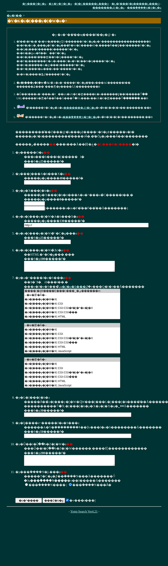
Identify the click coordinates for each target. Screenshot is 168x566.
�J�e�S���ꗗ (75, 288)
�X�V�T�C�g (60, 3)
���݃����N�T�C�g (144, 7)
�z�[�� (14, 15)
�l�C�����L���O (91, 3)
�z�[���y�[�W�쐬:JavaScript (72, 353)
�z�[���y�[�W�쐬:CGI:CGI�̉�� (72, 314)
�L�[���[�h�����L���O (135, 3)
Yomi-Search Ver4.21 (84, 515)
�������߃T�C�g (108, 7)
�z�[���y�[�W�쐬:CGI (72, 305)
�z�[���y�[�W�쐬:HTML (72, 318)
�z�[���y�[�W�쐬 (72, 301)
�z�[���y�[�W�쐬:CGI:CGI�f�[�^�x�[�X (72, 310)
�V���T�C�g (34, 3)
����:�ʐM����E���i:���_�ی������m (72, 293)
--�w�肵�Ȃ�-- (72, 297)
